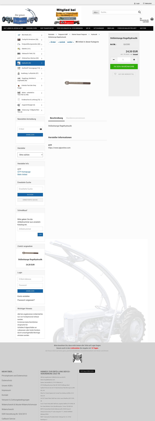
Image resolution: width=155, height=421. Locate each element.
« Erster (52, 42)
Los (40, 234)
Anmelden (30, 135)
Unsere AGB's (7, 386)
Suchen (30, 194)
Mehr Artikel (22, 174)
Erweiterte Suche (30, 200)
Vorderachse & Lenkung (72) (28, 99)
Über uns (110, 28)
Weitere (143, 28)
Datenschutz (7, 380)
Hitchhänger (99, 28)
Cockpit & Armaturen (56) (27, 39)
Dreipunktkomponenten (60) (28, 44)
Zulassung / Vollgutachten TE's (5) (28, 111)
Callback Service (8, 419)
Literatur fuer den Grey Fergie (26, 86)
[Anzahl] (124, 59)
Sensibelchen (31, 28)
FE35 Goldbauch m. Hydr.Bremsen (70, 28)
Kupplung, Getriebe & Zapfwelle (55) (26, 79)
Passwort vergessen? (26, 300)
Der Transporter (47, 28)
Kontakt (5, 395)
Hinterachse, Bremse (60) (28, 58)
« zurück (61, 42)
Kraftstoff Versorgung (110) (28, 68)
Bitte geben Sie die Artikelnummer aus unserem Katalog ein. (28, 222)
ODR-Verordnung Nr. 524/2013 (14, 414)
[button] (113, 59)
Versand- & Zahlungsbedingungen (15, 400)
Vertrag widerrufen (87, 371)
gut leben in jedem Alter (13, 28)
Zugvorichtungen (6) (26, 105)
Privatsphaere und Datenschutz (14, 376)
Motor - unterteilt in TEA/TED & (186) (25, 94)
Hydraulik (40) (24, 63)
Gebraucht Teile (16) (26, 53)
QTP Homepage (23, 172)
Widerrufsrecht (8, 409)
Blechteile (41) (24, 35)
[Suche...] (95, 12)
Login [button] (137, 3)
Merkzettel (147, 3)
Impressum (6, 390)
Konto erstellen (23, 296)
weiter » (70, 42)
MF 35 (88, 28)
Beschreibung (56, 118)
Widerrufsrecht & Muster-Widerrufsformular (19, 404)
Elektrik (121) (24, 49)
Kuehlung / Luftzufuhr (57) (28, 73)
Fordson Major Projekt (127, 28)
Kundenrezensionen (75, 118)
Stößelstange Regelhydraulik (30, 259)
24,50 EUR (30, 265)
